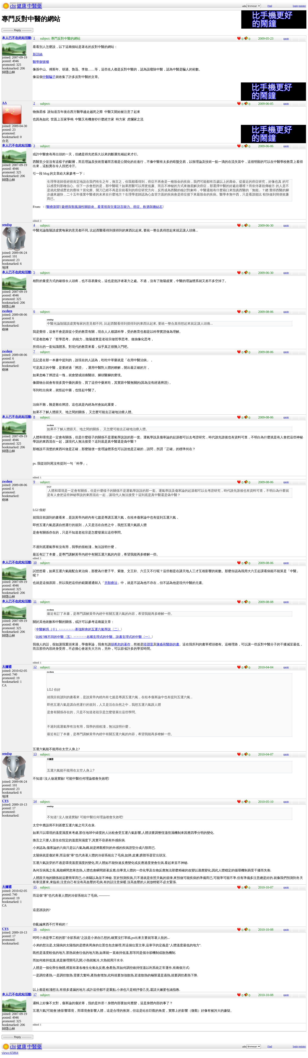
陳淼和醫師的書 (167, 644)
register (302, 5)
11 (34, 601)
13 (35, 754)
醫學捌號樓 (41, 62)
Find (270, 5)
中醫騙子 (49, 77)
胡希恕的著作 (120, 644)
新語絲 (38, 54)
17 (35, 994)
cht (13, 6)
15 (35, 887)
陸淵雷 (148, 644)
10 (35, 562)
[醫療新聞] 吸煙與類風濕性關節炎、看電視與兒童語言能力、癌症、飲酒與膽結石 (104, 207)
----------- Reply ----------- (17, 30)
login (295, 5)
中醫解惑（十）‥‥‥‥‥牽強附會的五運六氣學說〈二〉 (78, 629)
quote (286, 38)
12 (35, 667)
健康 (21, 6)
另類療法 (110, 583)
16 (35, 929)
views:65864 (10, 1053)
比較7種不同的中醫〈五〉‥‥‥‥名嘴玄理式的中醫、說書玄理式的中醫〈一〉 (94, 637)
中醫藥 (34, 6)
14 (35, 801)
